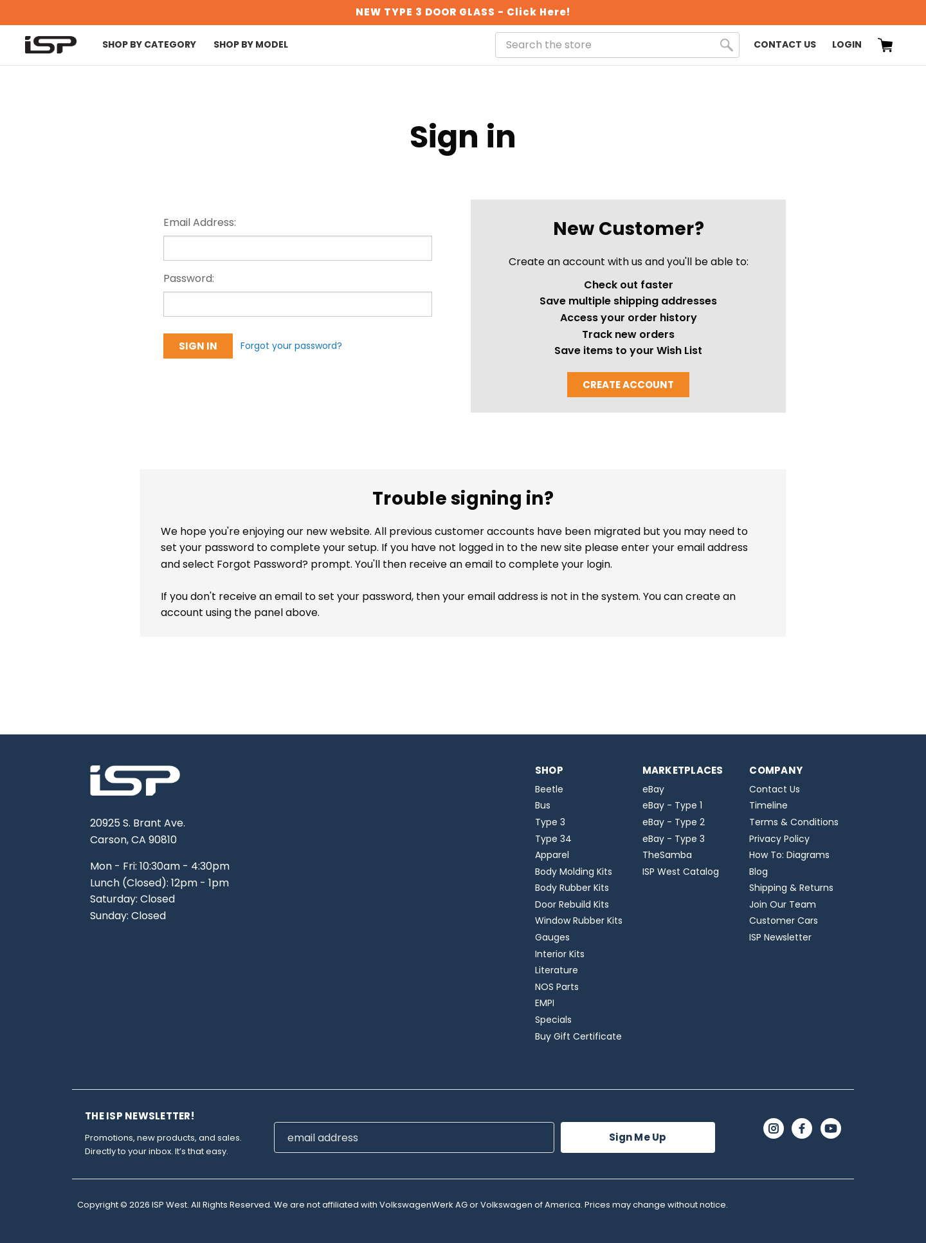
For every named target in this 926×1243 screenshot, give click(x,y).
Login (847, 44)
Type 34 (553, 838)
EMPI (544, 1002)
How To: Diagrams (789, 854)
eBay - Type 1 (672, 805)
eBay (653, 789)
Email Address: (199, 222)
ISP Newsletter (780, 937)
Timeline (768, 805)
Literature (556, 970)
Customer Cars (783, 920)
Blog (758, 871)
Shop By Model (250, 44)
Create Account (628, 384)
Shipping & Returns (791, 887)
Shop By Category (149, 44)
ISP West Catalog (680, 871)
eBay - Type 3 (673, 838)
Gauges (552, 937)
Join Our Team (782, 904)
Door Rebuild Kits (572, 904)
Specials (553, 1019)
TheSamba (667, 854)
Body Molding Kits (573, 871)
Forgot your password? (291, 345)
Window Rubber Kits (578, 920)
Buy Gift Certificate (578, 1036)
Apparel (552, 854)
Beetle (549, 789)
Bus (542, 805)
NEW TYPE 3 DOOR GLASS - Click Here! (463, 12)
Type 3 (550, 822)
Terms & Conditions (794, 822)
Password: (188, 278)
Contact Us (785, 44)
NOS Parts (557, 986)
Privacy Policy (779, 838)
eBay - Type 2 (673, 822)
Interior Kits (560, 954)
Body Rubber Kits (572, 887)
